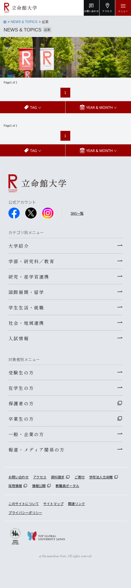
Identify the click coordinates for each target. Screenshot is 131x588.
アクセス (39, 476)
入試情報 (18, 338)
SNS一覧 (77, 213)
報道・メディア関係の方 (36, 449)
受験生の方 (21, 372)
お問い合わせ (18, 476)
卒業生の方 (21, 418)
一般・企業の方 (26, 434)
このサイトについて (23, 503)
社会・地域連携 (26, 323)
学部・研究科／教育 (31, 261)
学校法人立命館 (101, 476)
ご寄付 (79, 476)
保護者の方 (21, 403)
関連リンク (76, 503)
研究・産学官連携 (28, 276)
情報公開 (39, 485)
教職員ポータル (67, 485)
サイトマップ (53, 503)
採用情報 (15, 485)
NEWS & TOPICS (24, 22)
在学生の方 (21, 388)
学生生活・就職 (26, 307)
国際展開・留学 (26, 292)
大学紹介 (18, 245)
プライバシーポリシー (25, 512)
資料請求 (57, 476)
